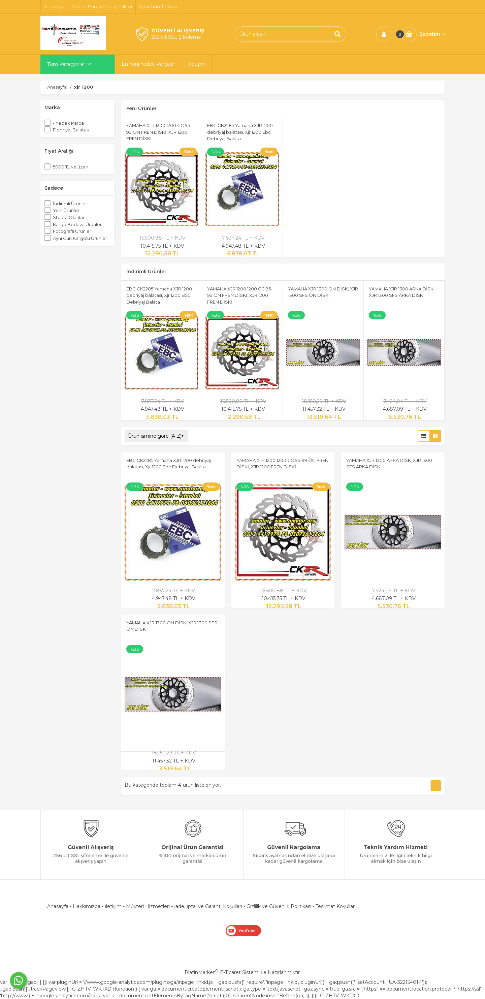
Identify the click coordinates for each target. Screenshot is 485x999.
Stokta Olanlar (69, 217)
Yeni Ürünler (66, 210)
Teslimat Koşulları (336, 906)
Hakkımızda (86, 906)
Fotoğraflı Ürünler (72, 231)
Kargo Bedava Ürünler (77, 224)
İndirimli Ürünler (70, 203)
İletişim (113, 906)
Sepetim (432, 34)
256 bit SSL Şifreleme (176, 37)
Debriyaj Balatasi (71, 129)
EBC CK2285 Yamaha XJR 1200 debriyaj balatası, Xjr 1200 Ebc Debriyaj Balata (240, 132)
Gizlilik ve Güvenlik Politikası (279, 906)
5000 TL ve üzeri (70, 166)
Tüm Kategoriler (66, 64)
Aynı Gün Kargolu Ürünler (80, 238)
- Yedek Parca (68, 123)
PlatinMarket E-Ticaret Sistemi (222, 972)
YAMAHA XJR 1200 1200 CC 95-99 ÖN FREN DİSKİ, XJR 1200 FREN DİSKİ (159, 132)
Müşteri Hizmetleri (148, 906)
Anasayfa (57, 906)
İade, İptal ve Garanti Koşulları (208, 906)
